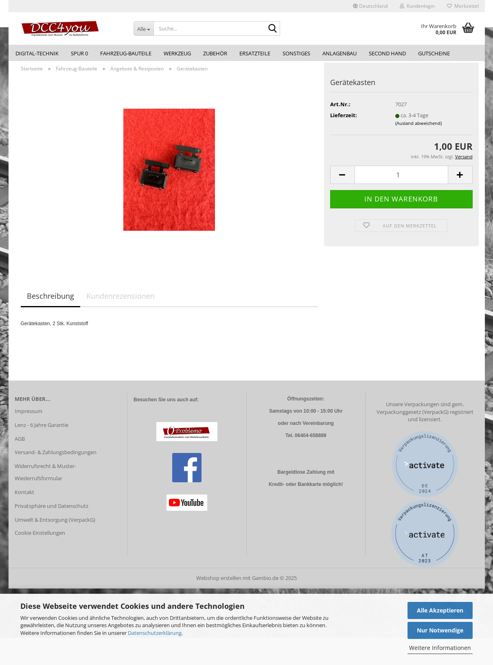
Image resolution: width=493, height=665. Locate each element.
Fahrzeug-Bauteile (125, 53)
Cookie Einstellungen (40, 537)
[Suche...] (143, 28)
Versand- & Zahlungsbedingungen (55, 457)
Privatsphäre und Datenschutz (51, 510)
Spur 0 (79, 53)
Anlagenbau (339, 53)
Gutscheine (434, 53)
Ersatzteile (254, 53)
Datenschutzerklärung (155, 633)
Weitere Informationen (440, 648)
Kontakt (24, 496)
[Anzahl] (401, 180)
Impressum (28, 415)
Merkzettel (463, 5)
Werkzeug (177, 53)
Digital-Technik (37, 53)
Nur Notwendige (440, 630)
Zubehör (215, 53)
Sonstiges (296, 53)
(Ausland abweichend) (418, 128)
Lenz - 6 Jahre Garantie (41, 429)
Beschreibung (50, 301)
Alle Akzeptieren (440, 610)
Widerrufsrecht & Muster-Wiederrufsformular (45, 477)
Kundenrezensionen (120, 301)
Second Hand (387, 53)
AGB (20, 443)
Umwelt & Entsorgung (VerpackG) (55, 524)
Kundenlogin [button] (417, 5)
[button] (370, 6)
